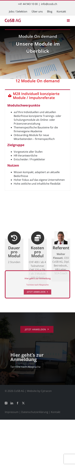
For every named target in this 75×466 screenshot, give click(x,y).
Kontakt (55, 412)
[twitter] (23, 403)
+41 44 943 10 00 (28, 4)
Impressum (12, 412)
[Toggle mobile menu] (68, 20)
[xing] (6, 403)
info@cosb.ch (49, 4)
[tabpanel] (37, 146)
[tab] (37, 95)
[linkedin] (12, 403)
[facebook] (17, 403)
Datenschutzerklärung (34, 412)
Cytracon (46, 391)
